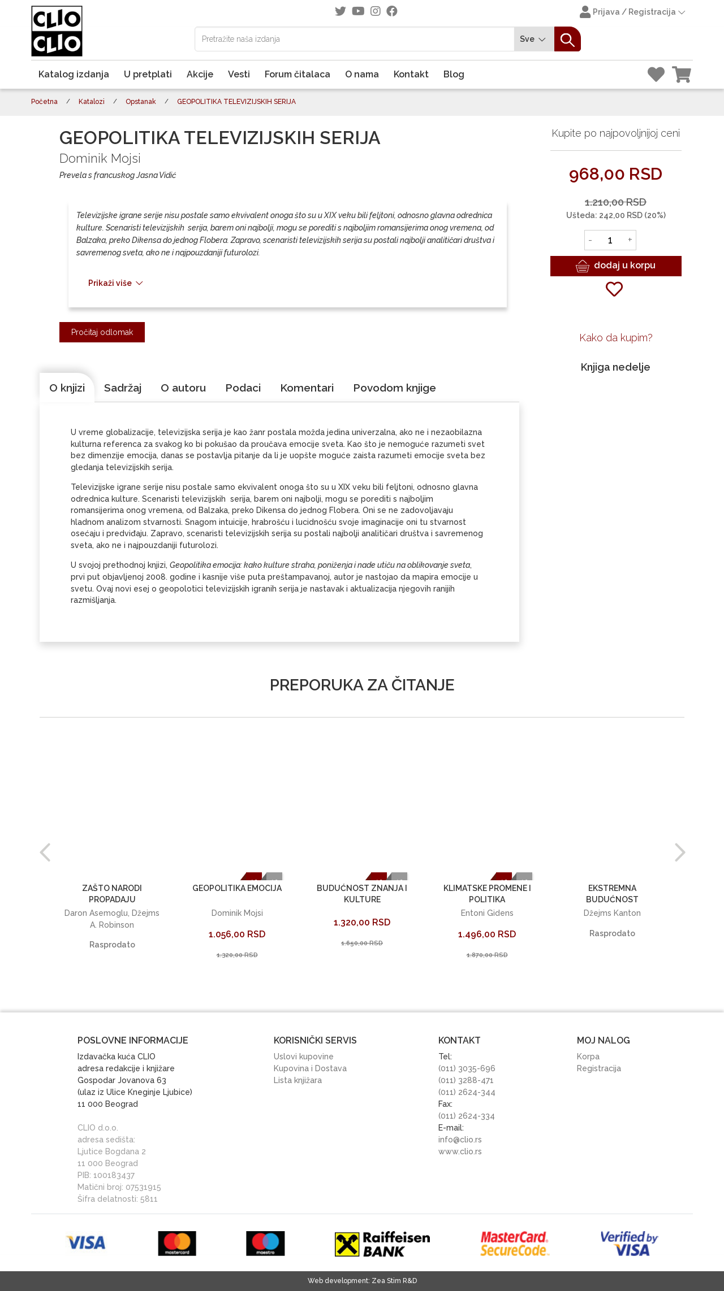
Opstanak (141, 102)
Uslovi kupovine (304, 1056)
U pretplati (148, 74)
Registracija (599, 1068)
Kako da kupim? (616, 338)
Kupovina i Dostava (310, 1068)
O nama (362, 74)
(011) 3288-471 (466, 1080)
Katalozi (92, 102)
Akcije (200, 74)
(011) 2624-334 (466, 1115)
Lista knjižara (298, 1080)
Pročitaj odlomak (102, 332)
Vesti (239, 74)
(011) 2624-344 (466, 1092)
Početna (44, 102)
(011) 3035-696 (466, 1068)
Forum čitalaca (297, 74)
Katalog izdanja (73, 74)
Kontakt (411, 74)
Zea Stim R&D (394, 1281)
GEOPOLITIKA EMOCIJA (237, 888)
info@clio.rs (460, 1139)
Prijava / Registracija (633, 13)
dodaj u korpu (616, 266)
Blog (453, 74)
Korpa (588, 1056)
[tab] (67, 387)
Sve (534, 39)
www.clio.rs (460, 1151)
